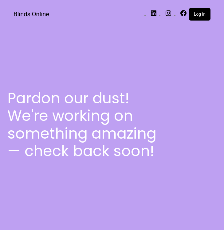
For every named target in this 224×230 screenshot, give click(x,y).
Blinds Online (31, 14)
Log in (200, 14)
